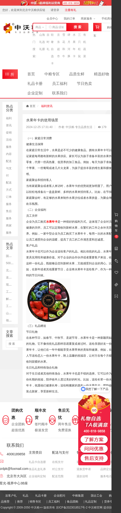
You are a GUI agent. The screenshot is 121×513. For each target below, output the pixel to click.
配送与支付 (9, 168)
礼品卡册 (35, 84)
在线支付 (57, 462)
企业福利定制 (37, 476)
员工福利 (59, 84)
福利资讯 (47, 106)
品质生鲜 (76, 74)
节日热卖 (84, 84)
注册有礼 (70, 10)
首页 (31, 74)
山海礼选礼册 (42, 42)
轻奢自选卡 (52, 49)
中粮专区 (52, 74)
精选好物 (101, 74)
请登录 (55, 10)
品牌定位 (106, 469)
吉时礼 (48, 42)
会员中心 (52, 18)
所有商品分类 (10, 75)
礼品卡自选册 (37, 462)
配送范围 (57, 476)
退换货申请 (84, 469)
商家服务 (88, 18)
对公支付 (57, 469)
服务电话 (106, 476)
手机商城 (109, 18)
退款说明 (82, 476)
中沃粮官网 (95, 507)
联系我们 (59, 93)
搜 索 (77, 27)
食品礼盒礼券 (37, 469)
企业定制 (35, 93)
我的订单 (69, 18)
